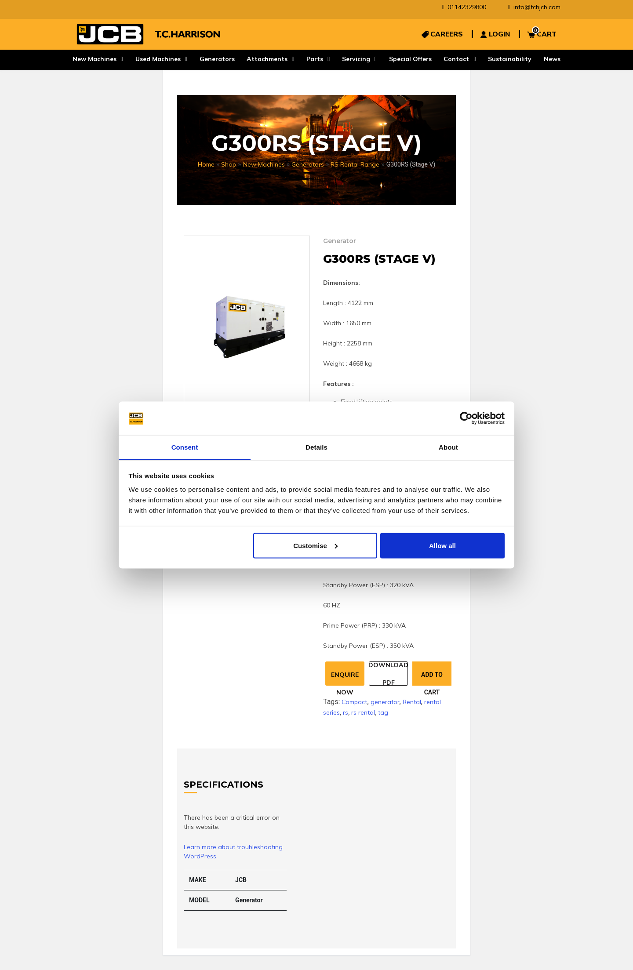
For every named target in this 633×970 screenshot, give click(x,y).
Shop (228, 164)
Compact (354, 702)
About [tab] (448, 446)
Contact (456, 59)
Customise (315, 545)
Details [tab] (316, 446)
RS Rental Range (355, 164)
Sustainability (509, 59)
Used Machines (158, 59)
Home (206, 164)
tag (383, 712)
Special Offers (410, 59)
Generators (217, 59)
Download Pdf (388, 673)
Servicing (356, 59)
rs (345, 712)
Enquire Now (345, 678)
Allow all (442, 545)
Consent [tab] (184, 446)
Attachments (267, 59)
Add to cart (432, 678)
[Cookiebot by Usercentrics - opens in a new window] (466, 418)
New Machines (94, 59)
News (552, 59)
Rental (412, 702)
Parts (314, 59)
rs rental (363, 712)
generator (385, 702)
